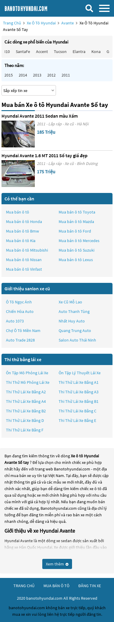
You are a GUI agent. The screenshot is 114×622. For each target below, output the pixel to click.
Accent (42, 51)
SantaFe (23, 51)
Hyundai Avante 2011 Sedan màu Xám (39, 116)
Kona (96, 51)
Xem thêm (57, 564)
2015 (8, 75)
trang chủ (24, 585)
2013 (37, 75)
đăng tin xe (89, 585)
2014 (23, 75)
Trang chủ (12, 23)
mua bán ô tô (56, 585)
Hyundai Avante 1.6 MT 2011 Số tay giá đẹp (44, 155)
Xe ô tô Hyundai (41, 23)
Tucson (60, 51)
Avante (68, 23)
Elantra (79, 51)
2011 (66, 75)
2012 (51, 75)
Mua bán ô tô (17, 212)
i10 (7, 51)
